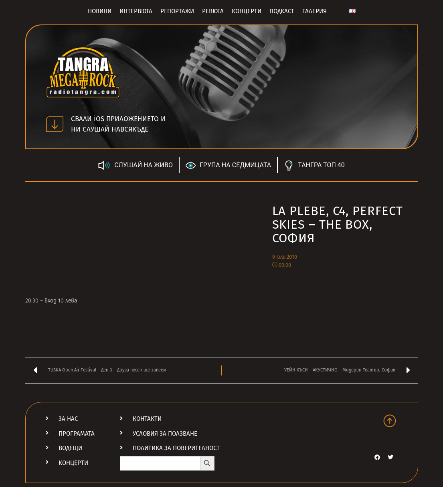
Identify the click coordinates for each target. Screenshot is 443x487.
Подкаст (281, 11)
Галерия (314, 11)
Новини (99, 11)
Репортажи (177, 11)
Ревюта (213, 11)
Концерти (246, 11)
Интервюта (135, 11)
